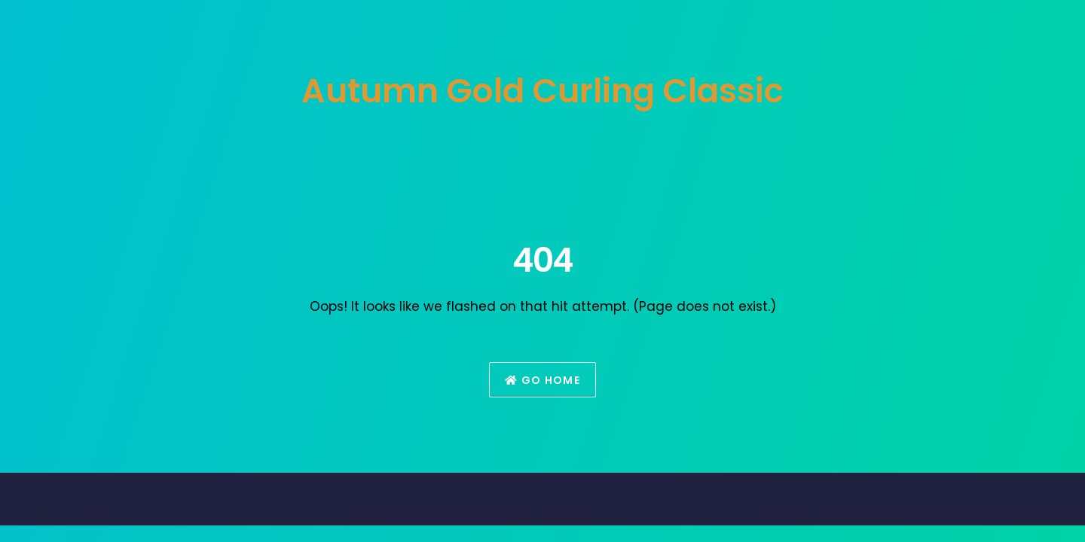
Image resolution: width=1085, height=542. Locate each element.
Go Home (542, 380)
